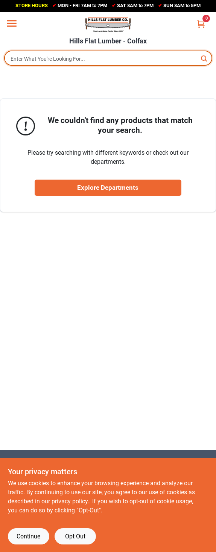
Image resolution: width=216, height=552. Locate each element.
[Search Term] (108, 58)
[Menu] (12, 23)
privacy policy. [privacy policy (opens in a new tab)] (70, 501)
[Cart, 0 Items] (201, 24)
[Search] (204, 58)
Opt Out (75, 536)
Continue (28, 536)
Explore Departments (107, 187)
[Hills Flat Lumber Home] (108, 24)
